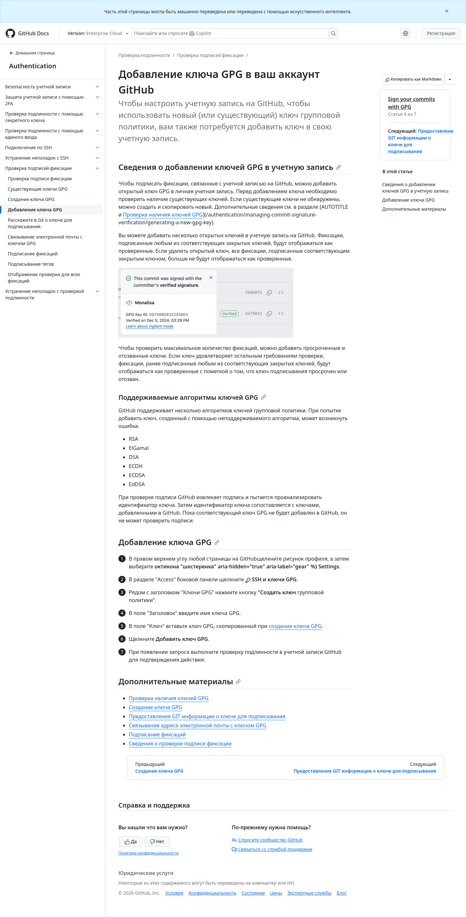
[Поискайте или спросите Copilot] (234, 33)
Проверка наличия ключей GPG (163, 214)
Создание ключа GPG (155, 707)
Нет (157, 841)
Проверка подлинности (144, 55)
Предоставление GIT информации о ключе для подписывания (207, 716)
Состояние (253, 893)
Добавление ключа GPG (168, 542)
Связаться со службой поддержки (272, 849)
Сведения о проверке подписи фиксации (180, 743)
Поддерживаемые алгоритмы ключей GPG (192, 397)
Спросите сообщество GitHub (267, 840)
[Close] (447, 10)
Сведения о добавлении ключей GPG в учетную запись (229, 167)
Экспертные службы (309, 893)
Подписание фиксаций (157, 734)
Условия (174, 893)
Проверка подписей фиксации (210, 55)
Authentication (32, 66)
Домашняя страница (32, 53)
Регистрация (441, 33)
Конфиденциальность (213, 893)
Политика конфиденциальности (148, 853)
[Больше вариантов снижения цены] (449, 79)
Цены (276, 893)
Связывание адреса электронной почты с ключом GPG (197, 725)
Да (131, 841)
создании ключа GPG (295, 626)
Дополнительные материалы (179, 681)
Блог (342, 893)
